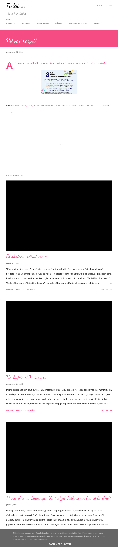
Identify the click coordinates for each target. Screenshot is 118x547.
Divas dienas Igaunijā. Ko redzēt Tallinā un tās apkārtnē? (58, 498)
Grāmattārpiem (43, 23)
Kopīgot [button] (105, 106)
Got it (67, 544)
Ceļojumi (58, 23)
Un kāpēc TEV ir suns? (27, 377)
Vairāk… (97, 23)
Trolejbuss (16, 5)
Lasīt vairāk (106, 290)
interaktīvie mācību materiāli (46, 106)
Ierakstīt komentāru (25, 290)
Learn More (55, 544)
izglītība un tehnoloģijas (72, 106)
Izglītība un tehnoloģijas (78, 23)
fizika (29, 106)
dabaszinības (20, 106)
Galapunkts (10, 23)
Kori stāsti (26, 23)
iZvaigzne (88, 106)
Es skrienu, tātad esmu (26, 256)
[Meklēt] (100, 6)
